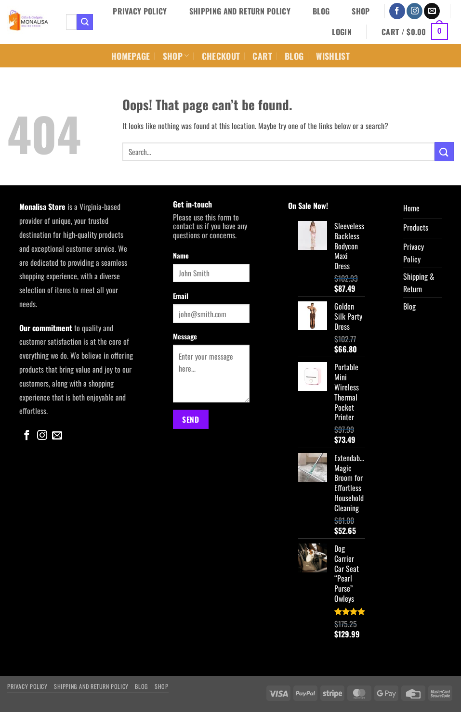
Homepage (130, 56)
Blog (321, 11)
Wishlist (333, 56)
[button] (341, 31)
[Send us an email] (432, 11)
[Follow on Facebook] (397, 11)
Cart (262, 56)
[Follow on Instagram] (414, 11)
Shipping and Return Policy (239, 11)
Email (180, 296)
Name (181, 255)
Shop (360, 11)
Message (185, 336)
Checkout (221, 56)
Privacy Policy (140, 11)
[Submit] (85, 22)
